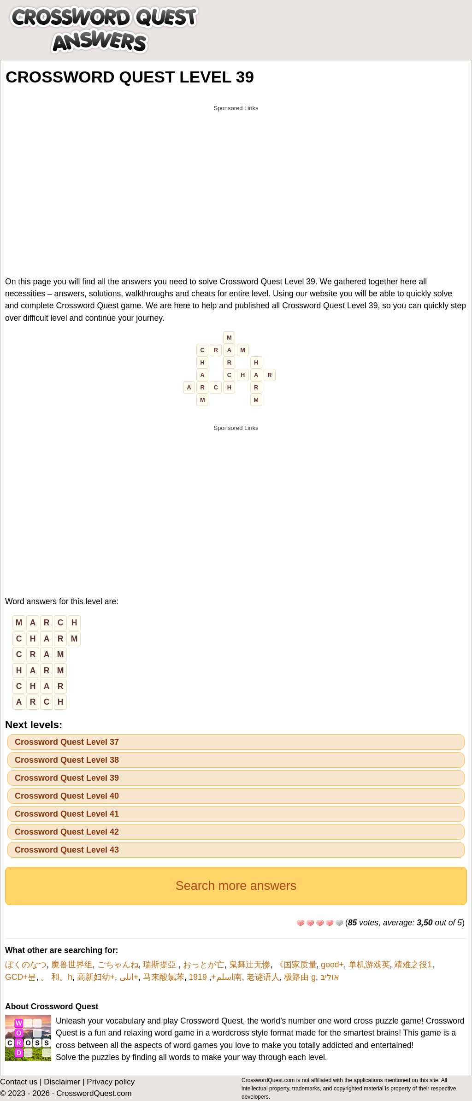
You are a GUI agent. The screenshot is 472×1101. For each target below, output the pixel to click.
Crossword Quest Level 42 (67, 831)
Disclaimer (62, 1081)
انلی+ (128, 977)
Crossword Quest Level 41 (67, 813)
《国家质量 (296, 964)
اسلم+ (222, 977)
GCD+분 (20, 977)
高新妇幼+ (96, 977)
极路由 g (300, 977)
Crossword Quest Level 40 (67, 796)
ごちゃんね (118, 964)
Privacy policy (111, 1081)
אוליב (329, 977)
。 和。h (56, 977)
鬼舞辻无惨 (250, 964)
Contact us (18, 1081)
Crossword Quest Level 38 (67, 760)
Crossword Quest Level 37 (67, 742)
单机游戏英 (369, 964)
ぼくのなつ (26, 964)
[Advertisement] (236, 180)
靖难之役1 (413, 964)
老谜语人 (263, 977)
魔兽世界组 (72, 964)
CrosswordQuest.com (93, 1093)
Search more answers (236, 886)
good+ (332, 964)
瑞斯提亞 (160, 964)
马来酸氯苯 (163, 977)
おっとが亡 (203, 964)
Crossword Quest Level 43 (67, 849)
